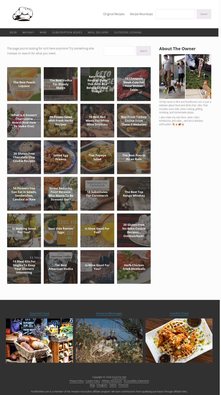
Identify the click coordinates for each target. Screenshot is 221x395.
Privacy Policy (77, 381)
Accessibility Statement (136, 381)
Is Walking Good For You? (24, 230)
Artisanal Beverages (109, 313)
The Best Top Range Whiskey (134, 194)
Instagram (102, 384)
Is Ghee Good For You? (97, 230)
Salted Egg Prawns (60, 157)
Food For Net (119, 377)
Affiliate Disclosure (112, 381)
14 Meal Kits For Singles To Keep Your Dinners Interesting (24, 266)
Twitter (113, 384)
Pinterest (123, 384)
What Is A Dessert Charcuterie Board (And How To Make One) (24, 120)
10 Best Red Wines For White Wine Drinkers (97, 120)
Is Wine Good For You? (97, 267)
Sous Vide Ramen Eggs (60, 230)
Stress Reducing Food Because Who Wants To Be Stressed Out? (60, 193)
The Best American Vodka (61, 267)
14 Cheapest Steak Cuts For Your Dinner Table (133, 84)
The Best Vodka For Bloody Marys (60, 84)
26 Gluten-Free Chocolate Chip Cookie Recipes (24, 157)
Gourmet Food (39, 313)
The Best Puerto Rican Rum (133, 157)
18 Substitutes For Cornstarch (97, 194)
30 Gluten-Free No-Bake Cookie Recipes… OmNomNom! (134, 230)
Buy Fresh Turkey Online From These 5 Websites (134, 120)
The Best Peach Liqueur (24, 84)
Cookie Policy (93, 381)
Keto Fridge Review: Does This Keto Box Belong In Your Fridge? (97, 84)
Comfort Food (179, 313)
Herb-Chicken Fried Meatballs (134, 267)
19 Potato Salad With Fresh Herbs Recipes (60, 120)
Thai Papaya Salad (97, 157)
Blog (92, 384)
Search (204, 14)
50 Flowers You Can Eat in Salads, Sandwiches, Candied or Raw (24, 193)
